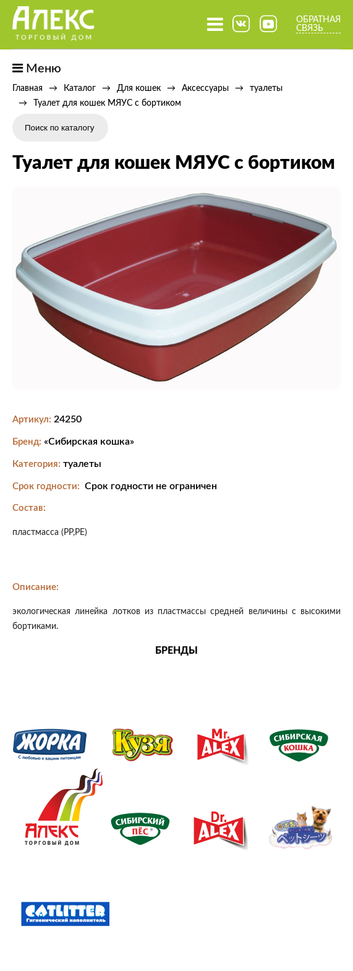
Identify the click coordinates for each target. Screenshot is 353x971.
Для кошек (139, 88)
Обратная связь (318, 24)
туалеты (266, 88)
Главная (27, 88)
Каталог (80, 88)
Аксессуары (205, 88)
